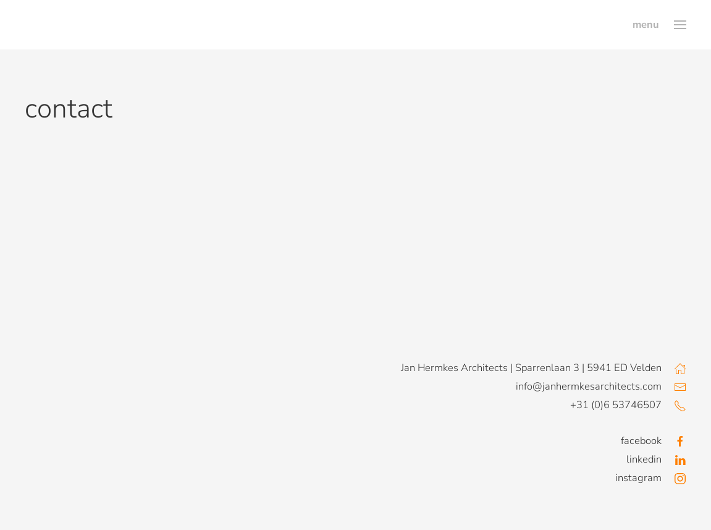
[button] (659, 24)
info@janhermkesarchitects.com (589, 386)
